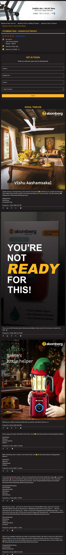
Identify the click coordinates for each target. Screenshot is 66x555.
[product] (33, 96)
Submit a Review (20, 43)
